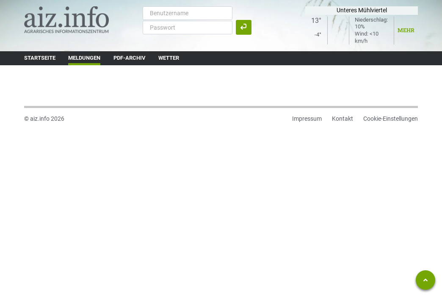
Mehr (406, 30)
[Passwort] (187, 27)
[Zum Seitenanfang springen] (425, 280)
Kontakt (342, 118)
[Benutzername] (187, 13)
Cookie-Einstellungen (390, 118)
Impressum (307, 118)
